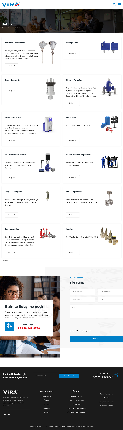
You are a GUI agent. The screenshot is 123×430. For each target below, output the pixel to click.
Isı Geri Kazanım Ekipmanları (76, 412)
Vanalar (106, 398)
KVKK (74, 331)
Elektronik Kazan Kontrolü (76, 408)
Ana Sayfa (6, 28)
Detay (11, 66)
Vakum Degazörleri (76, 400)
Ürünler (46, 400)
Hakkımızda (46, 396)
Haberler (46, 408)
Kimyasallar (76, 404)
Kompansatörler (106, 406)
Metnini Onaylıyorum (81, 331)
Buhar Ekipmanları (106, 394)
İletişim (46, 412)
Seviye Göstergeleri (106, 402)
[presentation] (85, 324)
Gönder (96, 339)
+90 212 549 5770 (28, 327)
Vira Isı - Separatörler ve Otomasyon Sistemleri (60, 427)
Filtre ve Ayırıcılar (76, 396)
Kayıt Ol (69, 376)
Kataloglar (47, 404)
